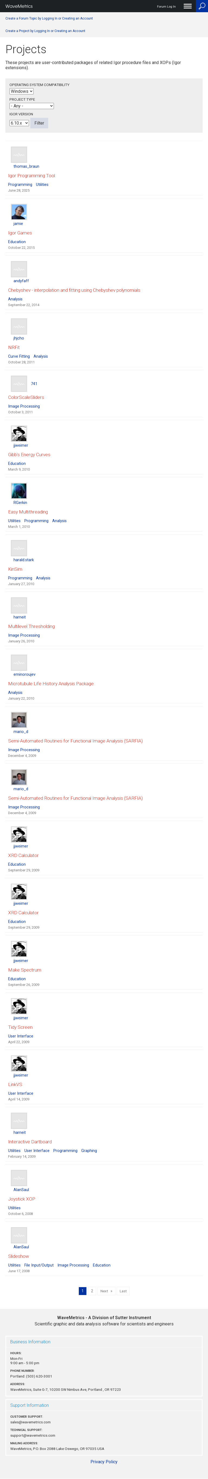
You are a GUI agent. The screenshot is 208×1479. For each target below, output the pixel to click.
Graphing (89, 1150)
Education (17, 242)
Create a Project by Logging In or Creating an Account (45, 31)
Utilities (42, 184)
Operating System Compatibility (39, 84)
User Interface (20, 1036)
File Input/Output (39, 1265)
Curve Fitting (19, 356)
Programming (20, 184)
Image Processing (24, 406)
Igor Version (21, 114)
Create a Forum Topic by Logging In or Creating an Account (49, 18)
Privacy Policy (104, 1461)
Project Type (22, 99)
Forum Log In (166, 6)
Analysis (15, 299)
